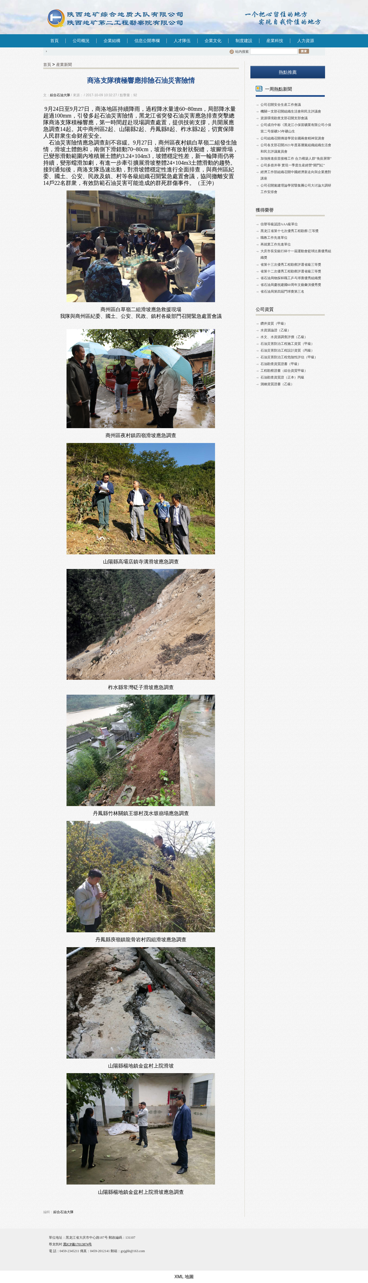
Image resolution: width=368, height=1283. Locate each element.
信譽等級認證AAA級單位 (279, 224)
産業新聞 (64, 64)
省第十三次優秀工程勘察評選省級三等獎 (290, 265)
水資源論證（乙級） (275, 330)
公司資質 (265, 309)
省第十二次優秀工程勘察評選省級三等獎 (290, 271)
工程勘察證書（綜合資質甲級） (284, 371)
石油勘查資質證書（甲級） (280, 364)
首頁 (54, 40)
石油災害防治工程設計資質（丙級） (287, 350)
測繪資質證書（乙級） (277, 384)
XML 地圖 (184, 1276)
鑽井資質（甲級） (273, 323)
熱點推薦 (288, 72)
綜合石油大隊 (60, 95)
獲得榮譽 (265, 210)
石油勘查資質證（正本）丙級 (282, 377)
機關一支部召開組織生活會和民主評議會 (290, 111)
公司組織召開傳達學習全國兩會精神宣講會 (292, 138)
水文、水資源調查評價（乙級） (284, 337)
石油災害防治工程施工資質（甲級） (287, 344)
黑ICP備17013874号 (77, 1244)
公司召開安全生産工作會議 (280, 105)
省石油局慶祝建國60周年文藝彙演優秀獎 (290, 285)
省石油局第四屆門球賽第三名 (282, 291)
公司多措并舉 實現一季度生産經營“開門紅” (292, 165)
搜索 (304, 51)
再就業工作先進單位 (275, 244)
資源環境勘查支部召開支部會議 (284, 118)
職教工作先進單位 (273, 238)
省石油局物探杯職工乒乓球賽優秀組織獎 (290, 278)
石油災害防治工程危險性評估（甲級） (289, 357)
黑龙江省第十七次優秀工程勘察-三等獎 (289, 231)
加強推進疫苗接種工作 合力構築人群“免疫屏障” (296, 158)
